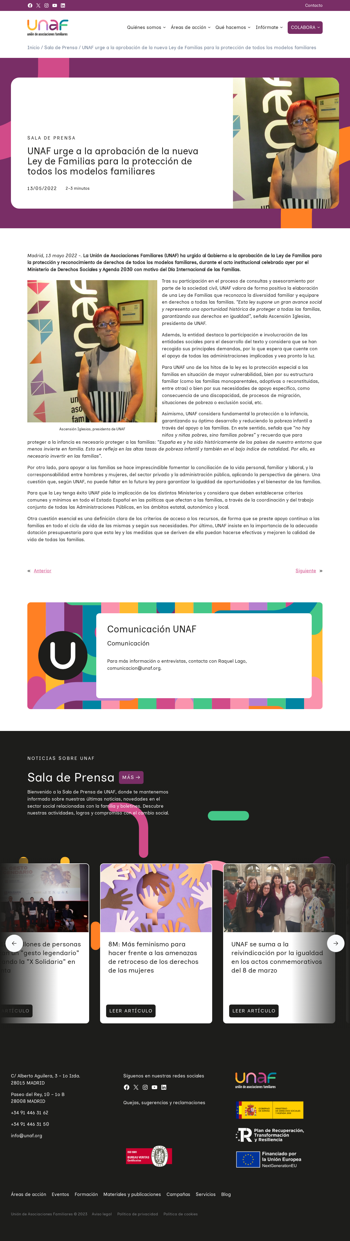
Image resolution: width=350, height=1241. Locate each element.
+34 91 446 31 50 (30, 1124)
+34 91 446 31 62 (29, 1112)
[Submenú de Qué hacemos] (249, 27)
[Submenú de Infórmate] (281, 27)
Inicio (34, 47)
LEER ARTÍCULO (103, 1011)
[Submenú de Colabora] (318, 27)
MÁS (128, 777)
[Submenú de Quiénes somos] (164, 27)
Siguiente (306, 570)
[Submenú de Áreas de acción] (209, 27)
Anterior (42, 570)
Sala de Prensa (61, 47)
